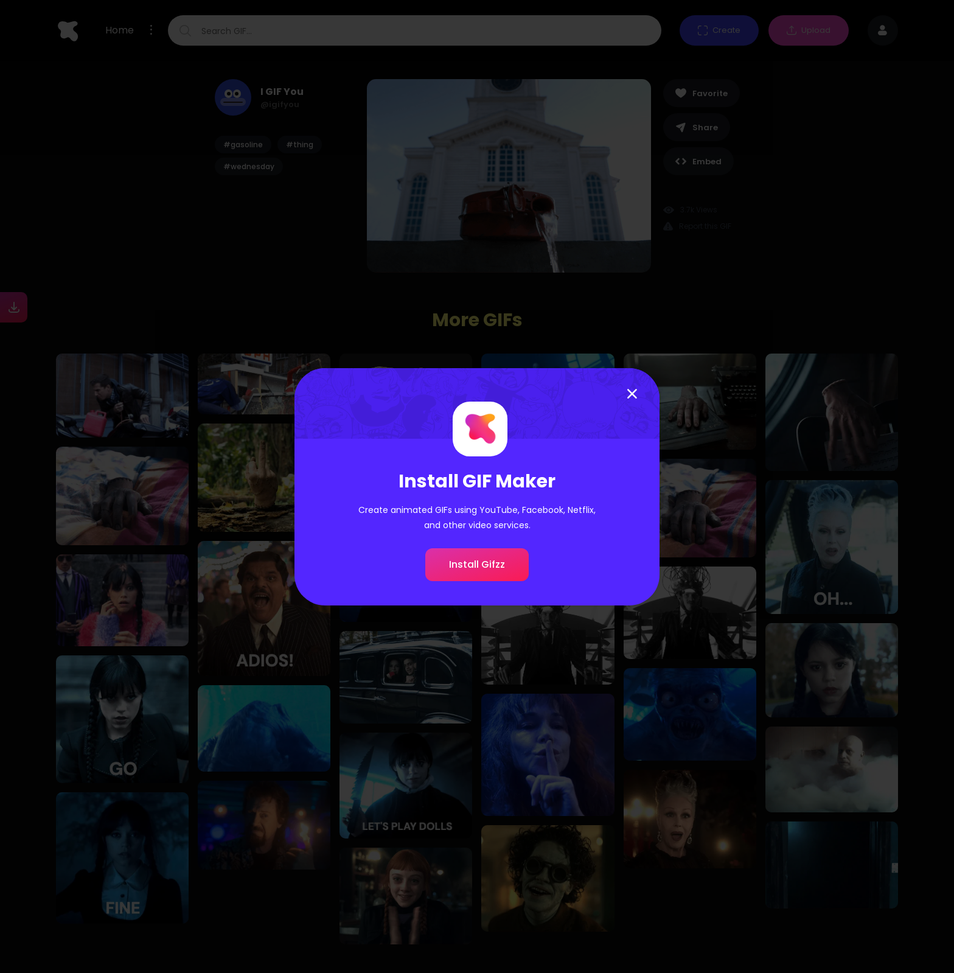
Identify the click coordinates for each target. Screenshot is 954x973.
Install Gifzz (477, 564)
